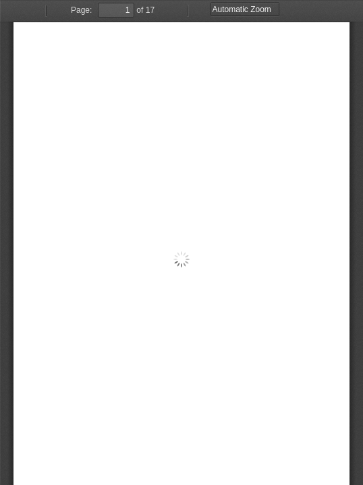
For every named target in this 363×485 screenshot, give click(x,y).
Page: (81, 10)
